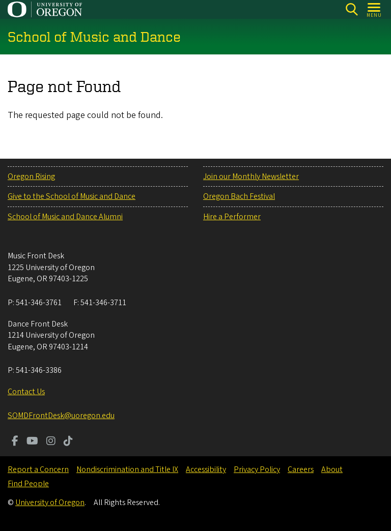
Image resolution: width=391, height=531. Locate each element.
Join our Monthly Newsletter (251, 176)
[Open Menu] (374, 9)
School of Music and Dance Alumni (65, 216)
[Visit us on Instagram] (51, 442)
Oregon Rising (31, 176)
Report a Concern (38, 469)
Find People (28, 483)
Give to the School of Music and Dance (71, 196)
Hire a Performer (232, 216)
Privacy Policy (257, 469)
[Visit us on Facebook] (15, 442)
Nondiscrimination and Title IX (127, 469)
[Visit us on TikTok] (68, 442)
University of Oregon (50, 502)
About (332, 469)
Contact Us (26, 391)
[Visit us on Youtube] (32, 442)
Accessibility (206, 469)
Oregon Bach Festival (239, 196)
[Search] (351, 9)
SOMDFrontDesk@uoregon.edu (61, 415)
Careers (301, 469)
